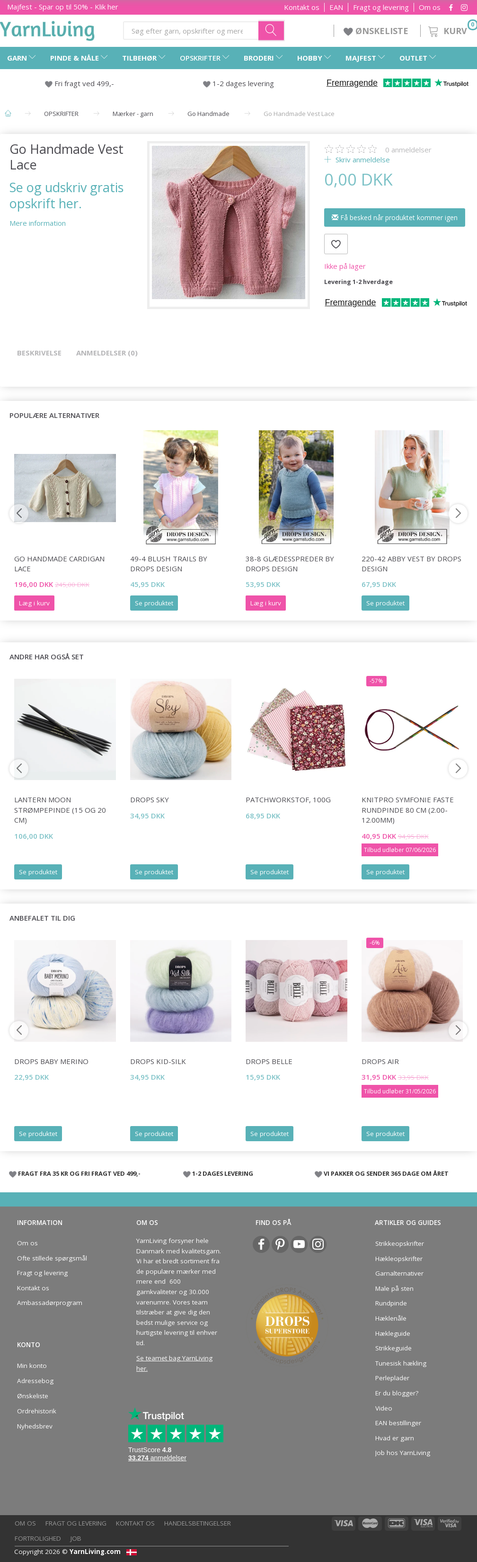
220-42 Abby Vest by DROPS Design (411, 563)
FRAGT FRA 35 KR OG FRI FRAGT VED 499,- (79, 1173)
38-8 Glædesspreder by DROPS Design (290, 563)
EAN (336, 7)
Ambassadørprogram (49, 1302)
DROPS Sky (149, 799)
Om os (430, 7)
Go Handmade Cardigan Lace (59, 563)
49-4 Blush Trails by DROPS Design (168, 563)
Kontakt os (301, 7)
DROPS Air (380, 1061)
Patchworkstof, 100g (288, 799)
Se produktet (154, 603)
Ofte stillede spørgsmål (52, 1258)
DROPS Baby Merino (51, 1061)
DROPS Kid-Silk (158, 1061)
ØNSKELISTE (377, 30)
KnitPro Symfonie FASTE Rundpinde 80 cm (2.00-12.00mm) (408, 810)
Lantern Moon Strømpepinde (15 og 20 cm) (60, 810)
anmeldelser (408, 149)
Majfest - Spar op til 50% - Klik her (62, 6)
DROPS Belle (269, 1061)
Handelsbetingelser (197, 1523)
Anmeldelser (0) (107, 352)
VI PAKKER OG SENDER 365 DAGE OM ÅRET (386, 1173)
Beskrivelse (39, 352)
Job (76, 1538)
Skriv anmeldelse (362, 159)
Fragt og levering (381, 7)
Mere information (37, 223)
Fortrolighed (38, 1538)
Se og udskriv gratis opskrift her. (66, 195)
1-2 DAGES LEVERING (222, 1173)
